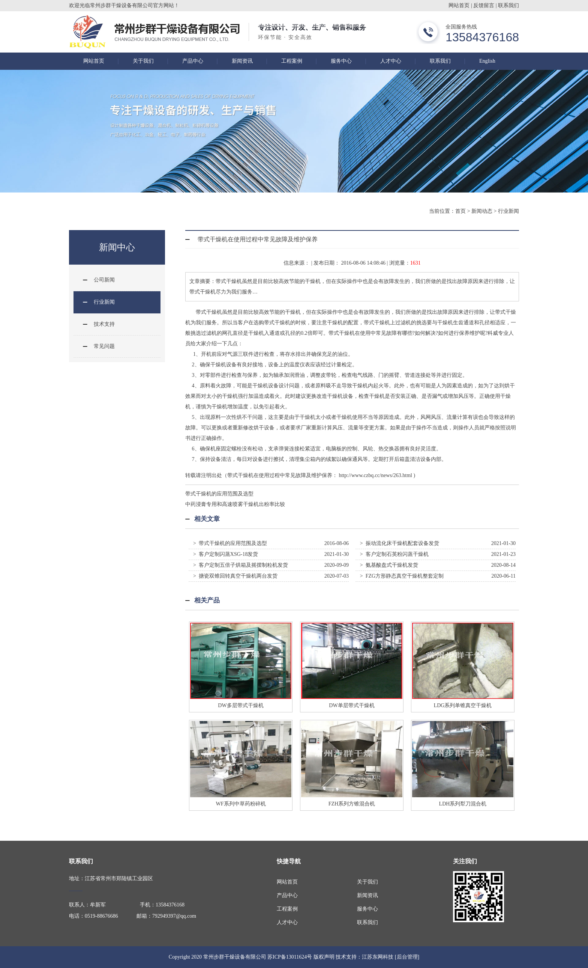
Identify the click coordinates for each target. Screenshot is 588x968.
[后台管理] (407, 957)
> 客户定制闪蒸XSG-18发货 (225, 554)
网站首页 (459, 5)
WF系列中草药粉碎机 (241, 804)
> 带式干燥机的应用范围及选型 (230, 543)
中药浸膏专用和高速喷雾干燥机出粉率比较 (235, 504)
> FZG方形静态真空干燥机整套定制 (402, 576)
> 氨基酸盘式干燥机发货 (389, 565)
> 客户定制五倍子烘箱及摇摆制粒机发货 (240, 565)
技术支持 (104, 324)
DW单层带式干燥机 (351, 705)
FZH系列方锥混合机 (351, 804)
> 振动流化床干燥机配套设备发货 (399, 543)
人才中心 (390, 61)
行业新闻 (508, 211)
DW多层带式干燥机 (240, 705)
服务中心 (341, 61)
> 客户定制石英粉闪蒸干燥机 (394, 554)
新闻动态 (481, 211)
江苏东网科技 (377, 957)
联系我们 (508, 5)
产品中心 (192, 61)
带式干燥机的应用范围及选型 (219, 494)
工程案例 (291, 61)
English (487, 61)
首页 (460, 211)
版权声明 (324, 957)
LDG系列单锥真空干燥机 (463, 705)
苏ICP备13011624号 (289, 957)
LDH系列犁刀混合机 (463, 804)
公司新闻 (104, 280)
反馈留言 (483, 5)
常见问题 (104, 346)
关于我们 (143, 61)
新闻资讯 (242, 61)
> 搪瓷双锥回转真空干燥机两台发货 (235, 576)
